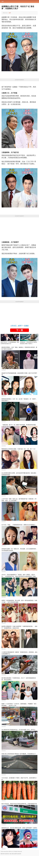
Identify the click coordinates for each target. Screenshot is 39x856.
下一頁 (19, 330)
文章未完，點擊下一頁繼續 (19, 326)
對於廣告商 (18, 853)
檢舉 (10, 12)
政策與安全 (7, 853)
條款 (11, 853)
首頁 (3, 1)
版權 (15, 853)
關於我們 (2, 853)
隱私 (13, 853)
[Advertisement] (19, 227)
